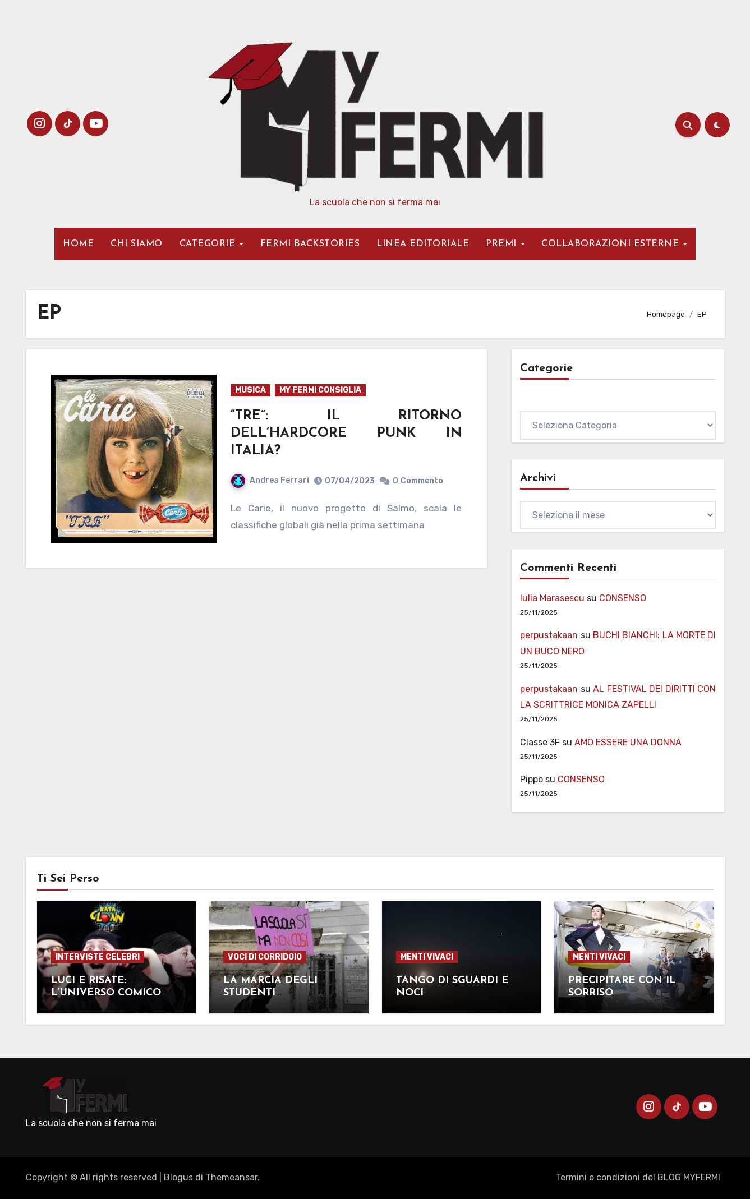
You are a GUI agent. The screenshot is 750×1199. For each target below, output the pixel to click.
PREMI (502, 243)
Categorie (541, 403)
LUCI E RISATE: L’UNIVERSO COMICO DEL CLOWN (106, 992)
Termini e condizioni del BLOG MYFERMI (638, 1177)
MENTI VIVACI (427, 957)
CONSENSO (622, 598)
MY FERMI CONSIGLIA (320, 390)
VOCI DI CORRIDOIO (265, 957)
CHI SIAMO (137, 243)
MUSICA (250, 390)
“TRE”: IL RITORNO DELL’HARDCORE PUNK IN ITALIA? (346, 433)
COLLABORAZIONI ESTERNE (611, 243)
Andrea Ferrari (270, 480)
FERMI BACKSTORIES (310, 243)
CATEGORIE (209, 243)
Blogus (178, 1177)
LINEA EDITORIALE (422, 243)
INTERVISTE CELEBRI (98, 957)
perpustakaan (549, 635)
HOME (78, 243)
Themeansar (231, 1177)
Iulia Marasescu (552, 598)
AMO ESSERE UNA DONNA (628, 742)
